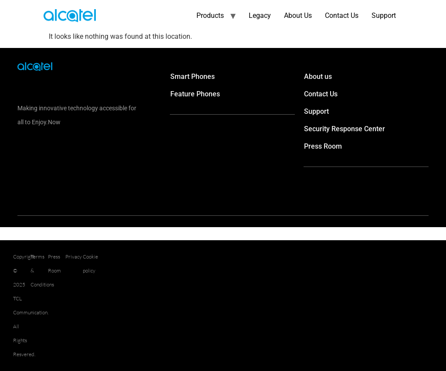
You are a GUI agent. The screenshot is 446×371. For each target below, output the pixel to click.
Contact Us (341, 15)
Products (210, 15)
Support (384, 15)
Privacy (73, 256)
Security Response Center (344, 129)
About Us (298, 15)
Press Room (323, 146)
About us (318, 76)
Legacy (260, 15)
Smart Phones (192, 76)
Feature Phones (195, 94)
